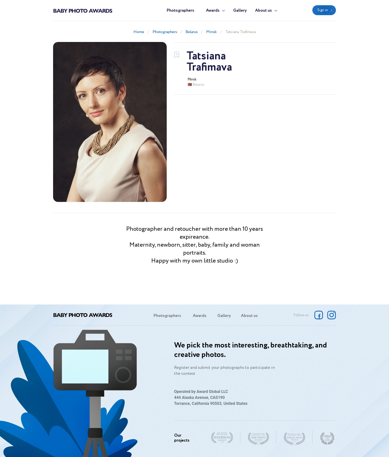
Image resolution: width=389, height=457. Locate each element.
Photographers (180, 10)
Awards (213, 10)
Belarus (192, 32)
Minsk (211, 32)
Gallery (240, 10)
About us (263, 10)
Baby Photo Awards (82, 10)
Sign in (322, 10)
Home (138, 32)
